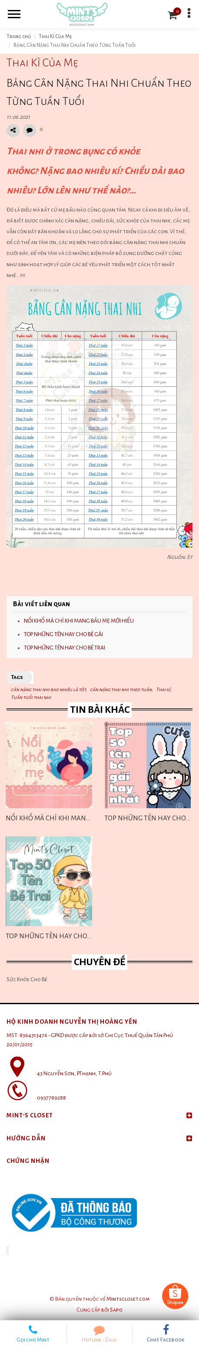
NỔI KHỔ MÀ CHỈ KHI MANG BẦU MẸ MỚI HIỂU (79, 621)
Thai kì (163, 689)
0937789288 (51, 1098)
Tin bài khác (99, 710)
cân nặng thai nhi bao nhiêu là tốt (48, 689)
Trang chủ (19, 36)
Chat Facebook (166, 1334)
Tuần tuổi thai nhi (31, 697)
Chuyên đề (99, 962)
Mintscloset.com (128, 1299)
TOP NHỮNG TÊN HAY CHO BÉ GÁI (63, 634)
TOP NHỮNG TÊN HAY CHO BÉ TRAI (64, 648)
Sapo (116, 1310)
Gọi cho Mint (33, 1334)
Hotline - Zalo (99, 1334)
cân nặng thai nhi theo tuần (121, 689)
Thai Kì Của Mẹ (55, 36)
